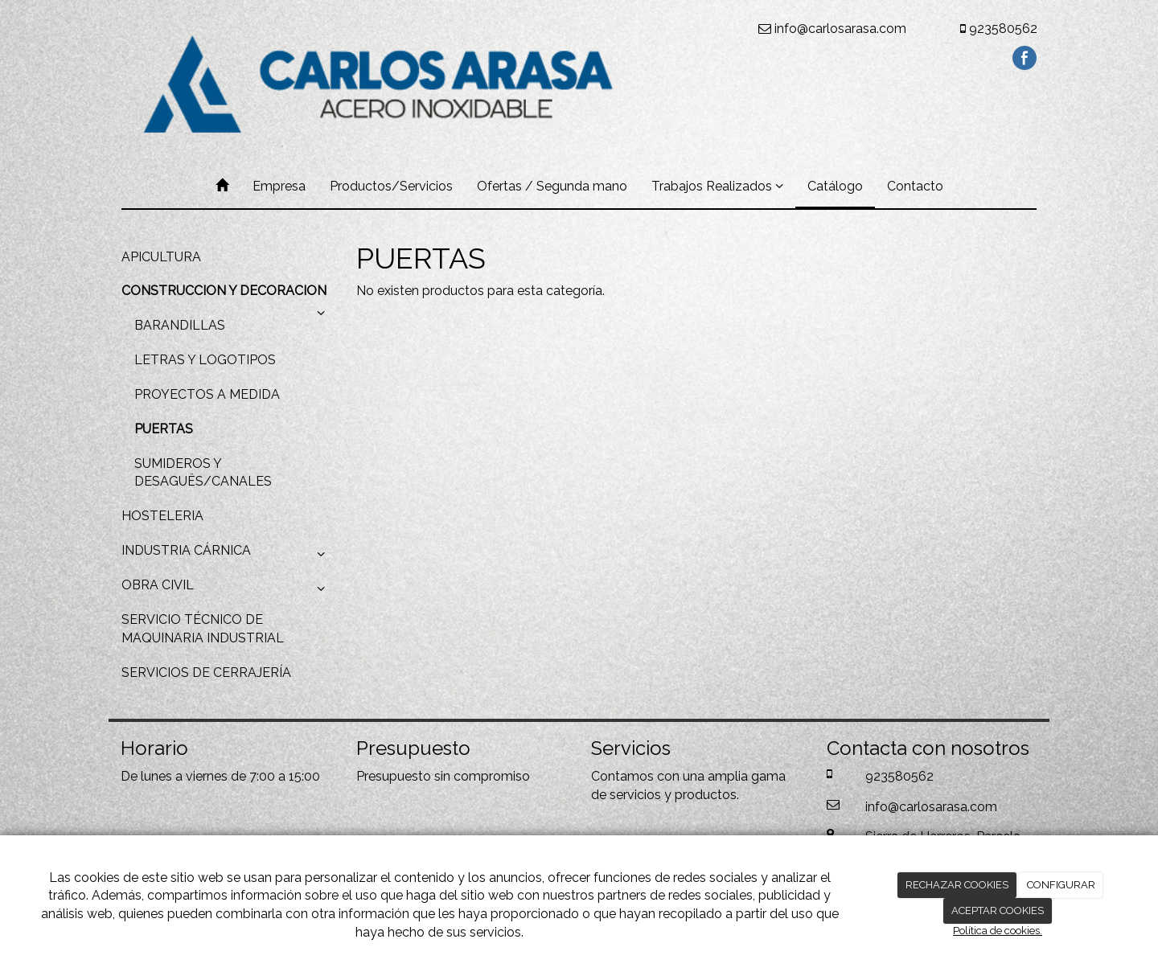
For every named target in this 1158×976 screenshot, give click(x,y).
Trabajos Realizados (717, 186)
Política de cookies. (997, 931)
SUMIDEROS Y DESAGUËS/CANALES (203, 473)
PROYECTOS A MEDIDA (207, 394)
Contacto (915, 186)
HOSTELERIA (162, 515)
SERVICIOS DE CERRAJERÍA (206, 672)
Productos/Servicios (391, 186)
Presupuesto (393, 776)
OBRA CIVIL (226, 589)
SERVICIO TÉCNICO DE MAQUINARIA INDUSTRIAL (202, 629)
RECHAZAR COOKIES (956, 885)
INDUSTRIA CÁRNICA (226, 555)
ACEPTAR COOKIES (997, 910)
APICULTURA (161, 257)
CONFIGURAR (1061, 885)
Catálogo (835, 186)
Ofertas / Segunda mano (552, 186)
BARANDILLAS (179, 325)
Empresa (279, 186)
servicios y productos (673, 794)
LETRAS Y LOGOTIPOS (205, 359)
